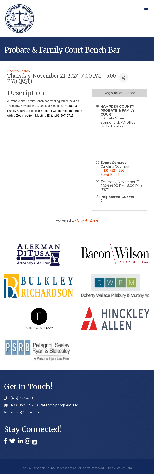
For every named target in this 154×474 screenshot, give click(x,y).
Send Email (110, 175)
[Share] (123, 78)
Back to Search (18, 71)
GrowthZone (87, 220)
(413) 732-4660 (113, 170)
